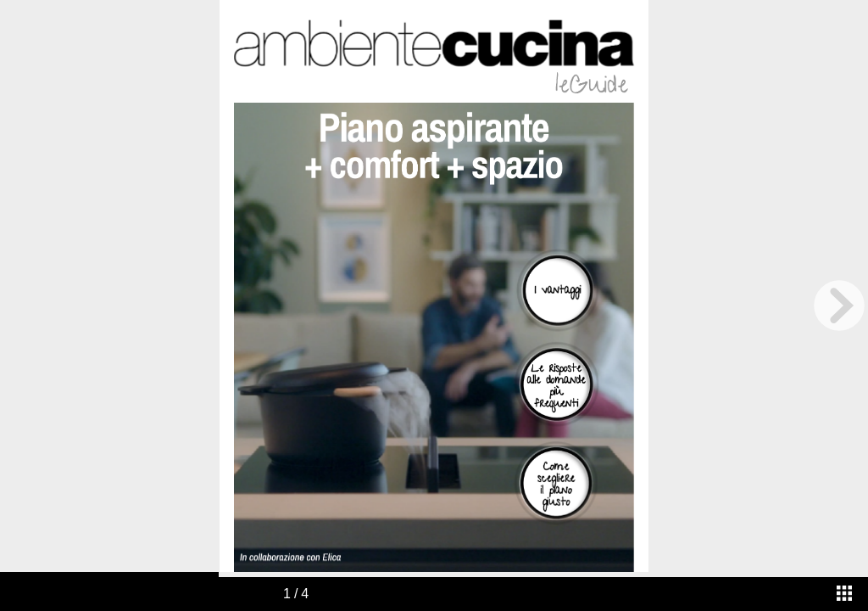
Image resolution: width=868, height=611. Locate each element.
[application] (433, 338)
